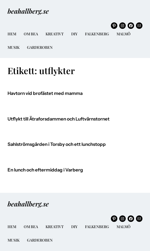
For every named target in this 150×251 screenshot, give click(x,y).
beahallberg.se (28, 11)
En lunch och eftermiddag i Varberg (45, 170)
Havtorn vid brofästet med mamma (45, 93)
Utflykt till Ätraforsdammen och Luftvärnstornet (59, 119)
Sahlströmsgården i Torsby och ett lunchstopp (57, 144)
